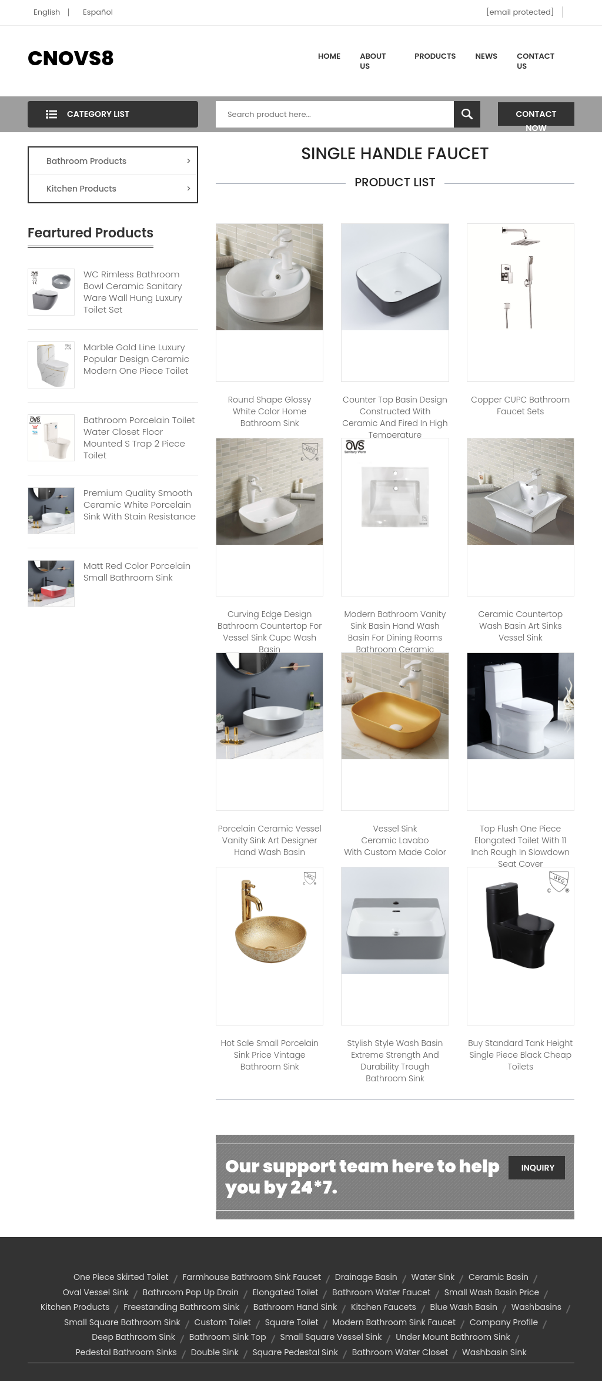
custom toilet (222, 1322)
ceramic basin (499, 1277)
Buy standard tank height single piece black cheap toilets (520, 1054)
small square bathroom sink (122, 1322)
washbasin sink (494, 1352)
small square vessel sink (331, 1337)
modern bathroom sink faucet (394, 1322)
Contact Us (535, 61)
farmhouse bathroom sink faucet (251, 1277)
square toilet (292, 1322)
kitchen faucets (383, 1307)
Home (329, 56)
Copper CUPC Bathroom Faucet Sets (520, 405)
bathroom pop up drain (191, 1292)
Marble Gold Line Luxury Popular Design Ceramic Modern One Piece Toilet (136, 359)
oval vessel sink (96, 1292)
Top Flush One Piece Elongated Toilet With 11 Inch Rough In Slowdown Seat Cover (520, 846)
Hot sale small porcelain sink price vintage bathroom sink (269, 1054)
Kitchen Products (118, 188)
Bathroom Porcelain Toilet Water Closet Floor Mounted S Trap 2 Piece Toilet (139, 437)
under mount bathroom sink (453, 1337)
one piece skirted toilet (121, 1277)
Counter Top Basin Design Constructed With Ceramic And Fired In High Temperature (394, 417)
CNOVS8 (71, 58)
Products (435, 56)
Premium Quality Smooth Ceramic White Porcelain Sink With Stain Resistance (139, 504)
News (487, 56)
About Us (373, 61)
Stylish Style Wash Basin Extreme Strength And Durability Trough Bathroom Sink (395, 1060)
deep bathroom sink (133, 1337)
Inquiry (538, 1168)
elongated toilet (286, 1292)
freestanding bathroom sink (181, 1307)
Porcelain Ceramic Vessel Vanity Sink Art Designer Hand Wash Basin (270, 840)
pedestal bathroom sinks (126, 1352)
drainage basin (366, 1277)
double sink (215, 1352)
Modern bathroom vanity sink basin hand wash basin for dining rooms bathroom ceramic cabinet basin (395, 637)
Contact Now (536, 117)
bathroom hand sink (295, 1307)
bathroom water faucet (381, 1292)
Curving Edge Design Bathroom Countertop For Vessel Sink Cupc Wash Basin (270, 631)
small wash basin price (491, 1292)
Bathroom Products (118, 161)
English (47, 12)
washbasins (536, 1307)
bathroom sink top (227, 1337)
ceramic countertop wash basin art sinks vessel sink (520, 625)
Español (98, 12)
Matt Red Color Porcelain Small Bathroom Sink (136, 572)
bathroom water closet (400, 1352)
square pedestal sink (295, 1352)
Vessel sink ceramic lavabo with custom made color (395, 840)
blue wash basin (463, 1307)
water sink (433, 1277)
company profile (504, 1322)
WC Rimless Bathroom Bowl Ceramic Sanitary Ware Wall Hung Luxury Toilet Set (132, 292)
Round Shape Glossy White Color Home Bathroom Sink (270, 411)
